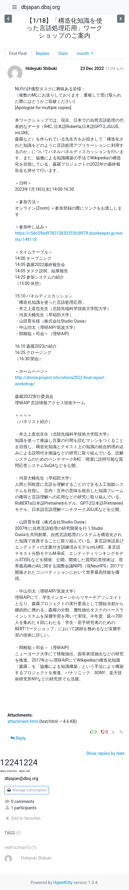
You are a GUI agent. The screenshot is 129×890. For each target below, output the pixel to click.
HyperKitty (63, 882)
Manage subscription (27, 790)
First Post (18, 53)
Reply (18, 738)
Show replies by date (105, 753)
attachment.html (22, 721)
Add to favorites (22, 818)
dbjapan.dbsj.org (40, 7)
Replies (42, 53)
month (83, 53)
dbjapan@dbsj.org (21, 778)
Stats (63, 53)
